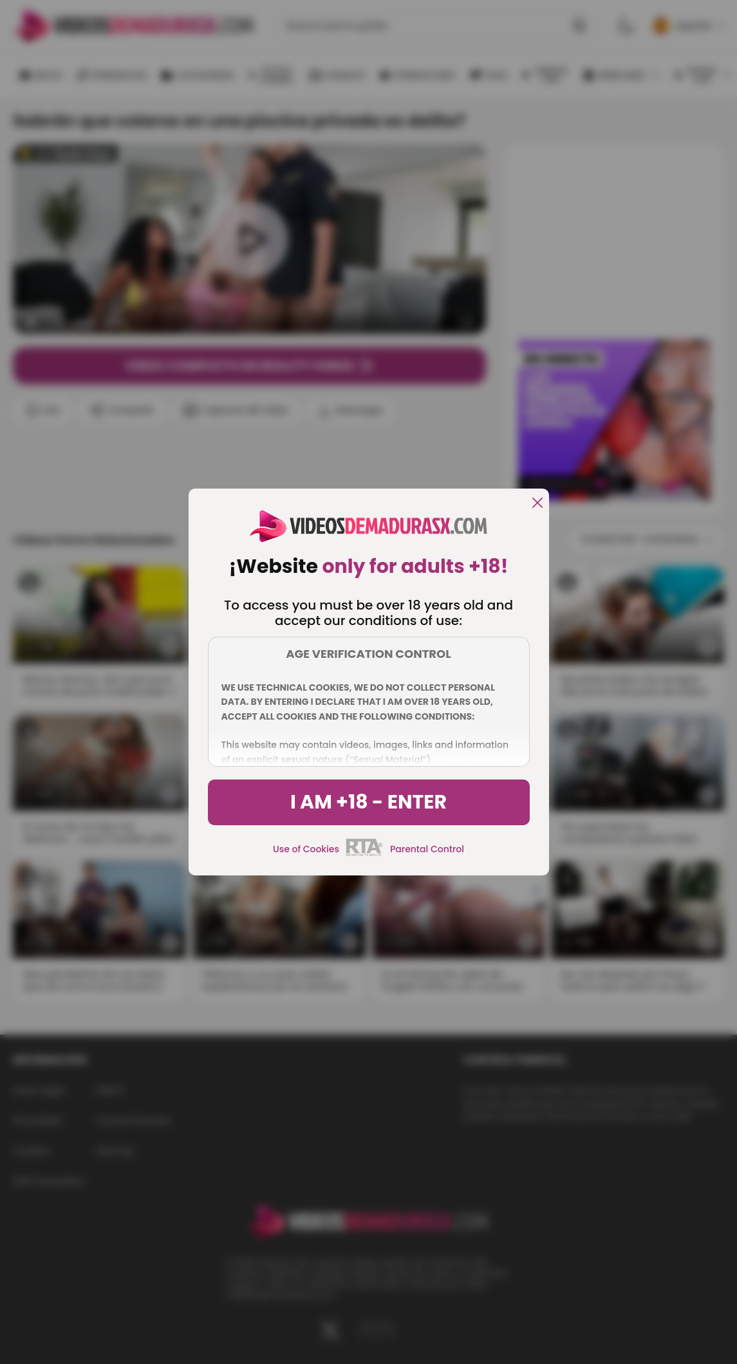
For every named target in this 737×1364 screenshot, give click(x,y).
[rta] (365, 854)
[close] (537, 504)
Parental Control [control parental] (427, 849)
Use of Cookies (306, 849)
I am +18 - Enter (368, 802)
